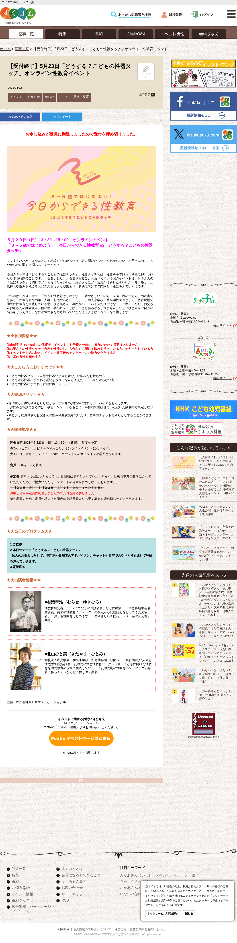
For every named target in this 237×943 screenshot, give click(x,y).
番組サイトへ (222, 324)
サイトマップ (72, 894)
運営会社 (120, 929)
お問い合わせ (72, 888)
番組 (15, 881)
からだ (49, 96)
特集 (15, 875)
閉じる (189, 913)
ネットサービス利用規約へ (163, 913)
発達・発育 (81, 96)
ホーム (5, 49)
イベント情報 (22, 894)
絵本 (195, 875)
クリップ (146, 70)
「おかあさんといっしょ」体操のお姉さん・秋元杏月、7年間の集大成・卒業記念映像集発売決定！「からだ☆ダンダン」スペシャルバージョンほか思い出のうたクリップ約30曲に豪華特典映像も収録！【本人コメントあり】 (216, 599)
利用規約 (63, 929)
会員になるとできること (81, 875)
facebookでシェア (20, 116)
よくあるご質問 (73, 881)
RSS (65, 900)
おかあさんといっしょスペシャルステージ (154, 875)
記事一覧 (22, 49)
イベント (16, 96)
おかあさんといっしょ (138, 888)
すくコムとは (72, 869)
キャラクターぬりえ (136, 881)
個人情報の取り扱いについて (92, 929)
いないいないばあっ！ (138, 894)
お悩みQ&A (21, 888)
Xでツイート (62, 116)
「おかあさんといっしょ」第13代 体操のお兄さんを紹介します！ (216, 694)
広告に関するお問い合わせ (147, 929)
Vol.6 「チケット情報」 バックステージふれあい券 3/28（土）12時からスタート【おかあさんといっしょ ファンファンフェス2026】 (216, 652)
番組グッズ (21, 900)
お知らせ (33, 96)
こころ (63, 96)
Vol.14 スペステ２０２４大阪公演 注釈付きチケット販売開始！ (216, 509)
